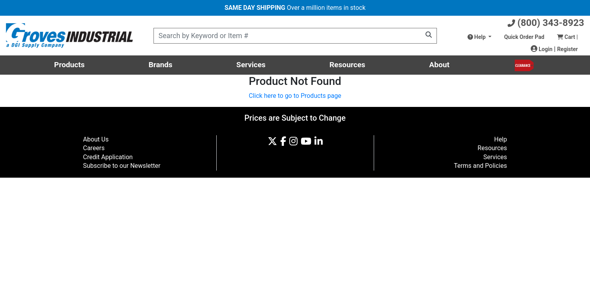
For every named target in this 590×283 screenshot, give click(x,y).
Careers (94, 148)
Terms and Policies (480, 165)
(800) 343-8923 (546, 22)
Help (477, 37)
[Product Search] (295, 36)
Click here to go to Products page (295, 95)
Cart (567, 37)
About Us (96, 139)
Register (567, 49)
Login (542, 49)
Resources (347, 64)
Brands (161, 64)
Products (69, 64)
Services (250, 64)
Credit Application (108, 157)
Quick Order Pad (524, 37)
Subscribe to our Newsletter (122, 165)
